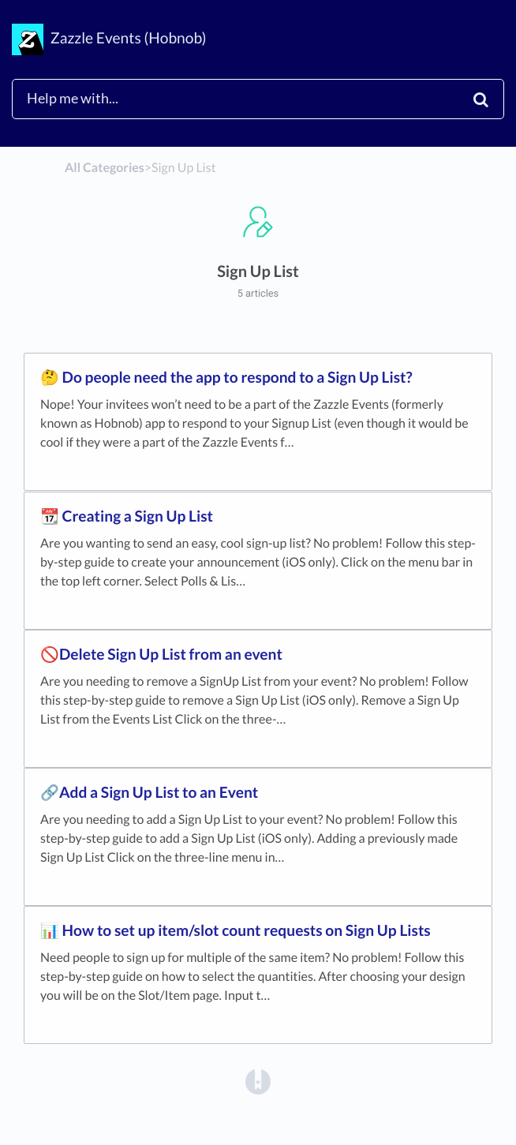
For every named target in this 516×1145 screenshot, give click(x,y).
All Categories (104, 167)
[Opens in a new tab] (258, 1080)
